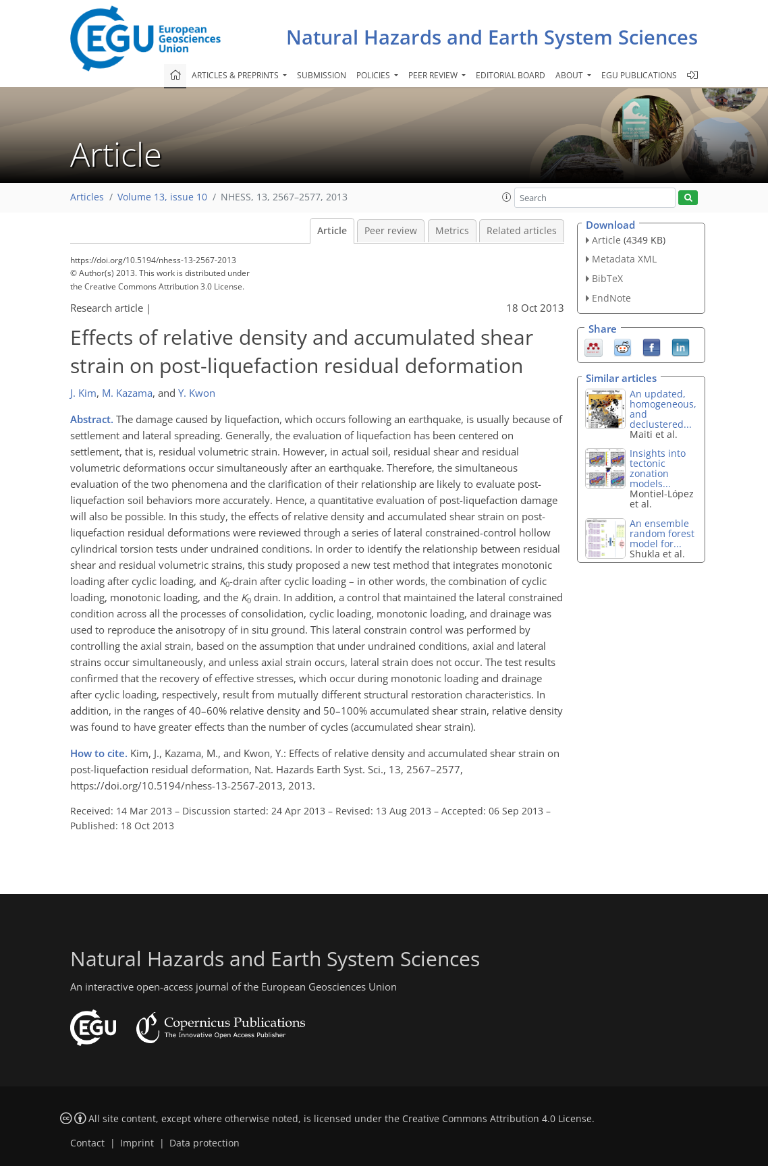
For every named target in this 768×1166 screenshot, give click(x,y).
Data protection (204, 1143)
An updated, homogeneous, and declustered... (663, 409)
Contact (87, 1143)
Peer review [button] (434, 75)
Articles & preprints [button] (236, 75)
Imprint (137, 1143)
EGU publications (639, 75)
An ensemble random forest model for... (662, 533)
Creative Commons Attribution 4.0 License (497, 1119)
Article (332, 231)
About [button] (570, 75)
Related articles (522, 231)
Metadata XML (624, 258)
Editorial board (510, 75)
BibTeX (607, 278)
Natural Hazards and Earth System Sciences (492, 37)
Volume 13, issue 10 (162, 197)
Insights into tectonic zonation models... (658, 468)
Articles (87, 197)
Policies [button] (374, 75)
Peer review (390, 231)
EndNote (611, 298)
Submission (321, 75)
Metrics (452, 231)
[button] (507, 197)
